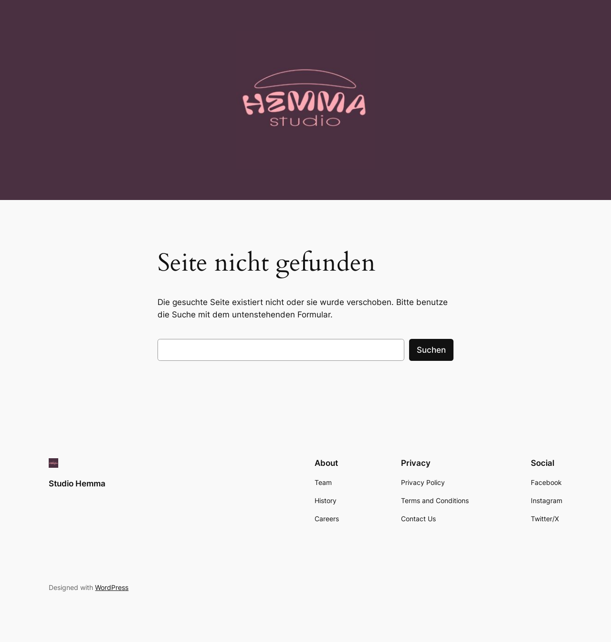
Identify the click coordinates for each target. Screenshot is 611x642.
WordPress (111, 587)
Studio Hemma (77, 483)
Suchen (431, 350)
